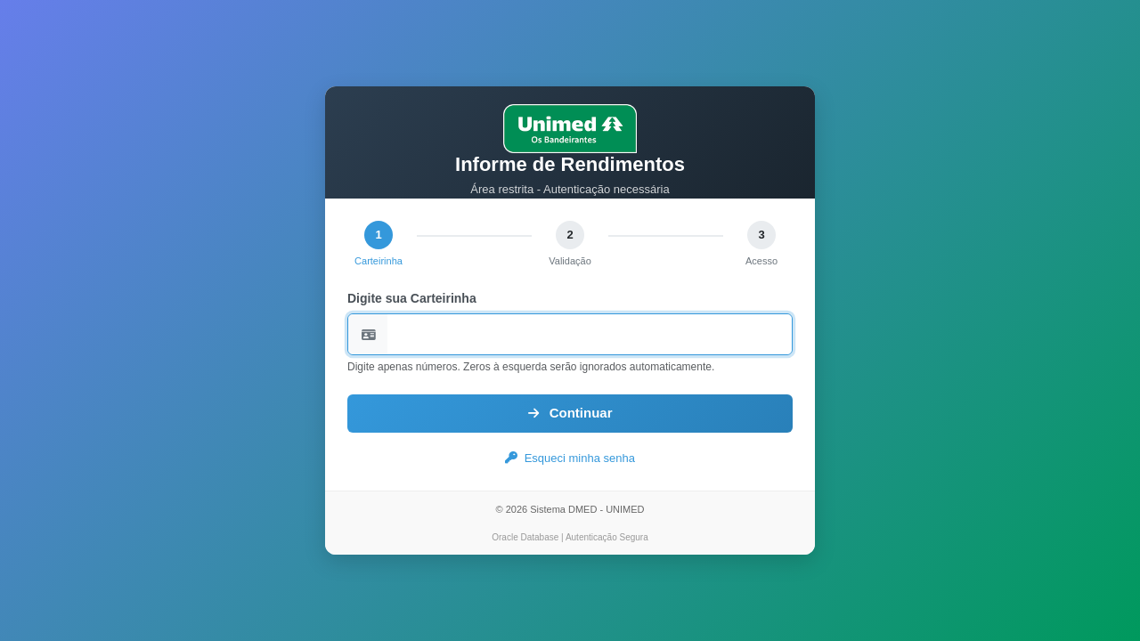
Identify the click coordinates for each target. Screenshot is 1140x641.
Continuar (570, 412)
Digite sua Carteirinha (411, 298)
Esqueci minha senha (570, 458)
